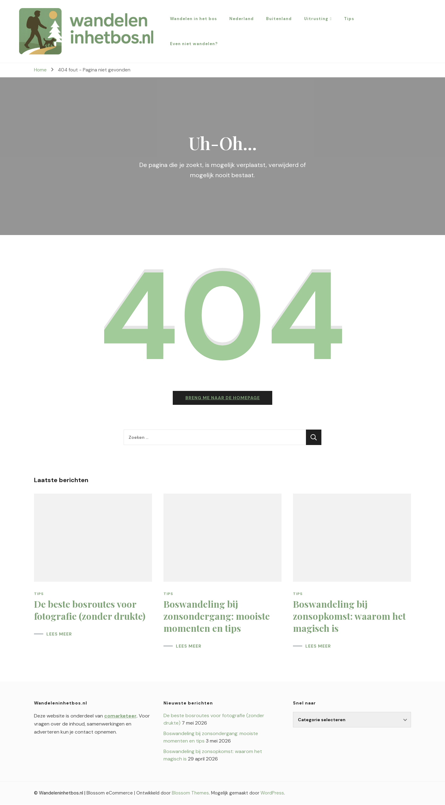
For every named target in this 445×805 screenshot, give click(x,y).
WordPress (272, 793)
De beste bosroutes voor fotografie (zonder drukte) (90, 610)
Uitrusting (316, 18)
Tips (349, 18)
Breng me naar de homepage (222, 398)
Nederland (241, 18)
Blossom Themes (190, 793)
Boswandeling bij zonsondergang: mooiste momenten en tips (216, 616)
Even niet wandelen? (194, 43)
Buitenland (279, 18)
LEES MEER (59, 634)
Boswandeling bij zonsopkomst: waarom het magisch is (349, 616)
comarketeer (120, 716)
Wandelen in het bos (193, 18)
